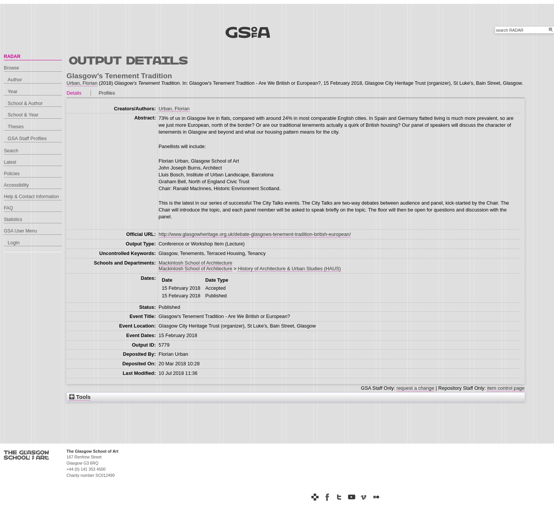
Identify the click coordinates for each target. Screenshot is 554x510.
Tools (80, 397)
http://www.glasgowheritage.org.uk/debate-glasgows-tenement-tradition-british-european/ (255, 234)
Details (73, 93)
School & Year (23, 115)
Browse (11, 68)
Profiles (107, 93)
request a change (415, 388)
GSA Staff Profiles (27, 138)
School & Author (25, 103)
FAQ (8, 208)
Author (15, 79)
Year (13, 91)
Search (11, 150)
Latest (10, 162)
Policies (11, 173)
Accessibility (16, 185)
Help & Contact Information (31, 196)
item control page (506, 388)
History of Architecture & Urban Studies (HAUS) (289, 268)
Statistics (13, 219)
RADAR (12, 56)
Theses (16, 126)
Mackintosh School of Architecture (195, 263)
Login (13, 242)
